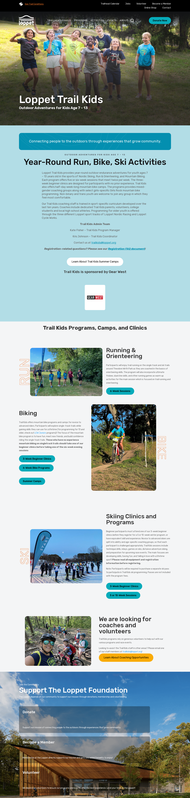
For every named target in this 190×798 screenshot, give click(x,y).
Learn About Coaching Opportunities (126, 657)
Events (112, 20)
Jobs (127, 3)
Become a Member (161, 3)
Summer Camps (32, 481)
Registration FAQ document (126, 248)
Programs (80, 20)
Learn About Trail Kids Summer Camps (95, 261)
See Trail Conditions (34, 4)
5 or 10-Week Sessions (123, 595)
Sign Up (163, 758)
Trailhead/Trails (59, 20)
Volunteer (141, 3)
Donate (29, 712)
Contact (166, 7)
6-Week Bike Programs (36, 467)
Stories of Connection (99, 776)
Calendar (101, 780)
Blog (114, 780)
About (124, 20)
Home (64, 776)
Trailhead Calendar (110, 3)
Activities (97, 20)
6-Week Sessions (120, 391)
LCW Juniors (40, 433)
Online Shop (150, 7)
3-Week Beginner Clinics (37, 458)
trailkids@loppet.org (103, 242)
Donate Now (160, 20)
